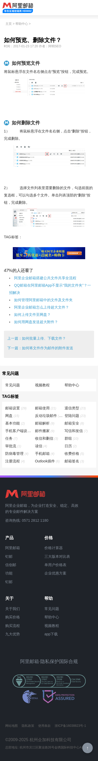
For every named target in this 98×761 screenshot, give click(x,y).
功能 (9, 573)
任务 (11, 438)
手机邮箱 (45, 453)
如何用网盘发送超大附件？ (36, 322)
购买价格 (12, 617)
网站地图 (11, 726)
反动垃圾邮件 (49, 416)
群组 (72, 438)
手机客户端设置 (19, 431)
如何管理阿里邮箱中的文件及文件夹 (43, 300)
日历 (71, 446)
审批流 (13, 446)
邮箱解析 (45, 423)
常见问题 (12, 385)
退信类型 (75, 408)
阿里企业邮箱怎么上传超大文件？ (41, 307)
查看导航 (90, 8)
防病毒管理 (17, 453)
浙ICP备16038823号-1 (70, 726)
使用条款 (44, 726)
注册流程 (15, 461)
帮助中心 (21, 24)
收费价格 (75, 453)
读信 (41, 446)
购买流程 (12, 626)
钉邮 (9, 556)
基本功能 (15, 423)
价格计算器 (53, 548)
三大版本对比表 (57, 556)
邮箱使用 (46, 408)
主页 (8, 24)
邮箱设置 (16, 408)
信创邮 (10, 565)
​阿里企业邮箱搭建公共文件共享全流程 (45, 278)
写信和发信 (76, 431)
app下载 (51, 634)
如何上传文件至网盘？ (32, 314)
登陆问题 (75, 416)
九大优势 (12, 634)
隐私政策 (28, 726)
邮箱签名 (75, 461)
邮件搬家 (45, 431)
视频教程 (42, 385)
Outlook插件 (47, 461)
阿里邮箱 (12, 548)
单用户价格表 (55, 565)
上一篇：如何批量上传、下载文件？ (36, 338)
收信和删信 (47, 438)
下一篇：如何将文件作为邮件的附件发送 (40, 348)
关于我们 (12, 609)
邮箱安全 (75, 423)
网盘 (12, 416)
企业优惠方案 (55, 573)
